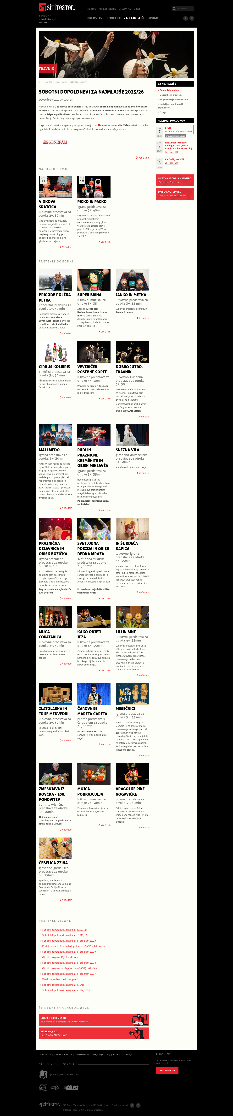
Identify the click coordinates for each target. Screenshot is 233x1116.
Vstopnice (125, 8)
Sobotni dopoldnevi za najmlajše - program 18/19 (69, 951)
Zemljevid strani (82, 1054)
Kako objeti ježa (89, 634)
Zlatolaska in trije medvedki (53, 711)
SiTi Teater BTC (45, 82)
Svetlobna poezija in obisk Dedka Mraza (93, 549)
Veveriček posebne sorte (92, 369)
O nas (136, 8)
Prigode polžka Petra (55, 297)
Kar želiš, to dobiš (174, 159)
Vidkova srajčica (47, 204)
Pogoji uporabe (113, 1054)
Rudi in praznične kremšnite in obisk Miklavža (92, 458)
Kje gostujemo (107, 8)
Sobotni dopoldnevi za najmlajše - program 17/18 (69, 962)
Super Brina (89, 294)
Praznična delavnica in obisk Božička (53, 549)
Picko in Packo (92, 201)
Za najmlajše (134, 18)
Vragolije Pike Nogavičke (130, 792)
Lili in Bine (126, 632)
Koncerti (114, 18)
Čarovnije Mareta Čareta (92, 711)
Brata (168, 128)
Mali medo (49, 450)
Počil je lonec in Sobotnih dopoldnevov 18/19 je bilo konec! (74, 946)
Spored (91, 8)
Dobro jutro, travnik (129, 369)
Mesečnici (125, 708)
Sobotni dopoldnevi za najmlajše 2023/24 (64, 929)
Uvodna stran (45, 1054)
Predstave (95, 18)
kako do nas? (44, 22)
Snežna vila (127, 450)
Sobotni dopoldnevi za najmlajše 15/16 (63, 984)
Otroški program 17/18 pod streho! (61, 957)
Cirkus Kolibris (54, 366)
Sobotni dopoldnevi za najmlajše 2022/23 (64, 935)
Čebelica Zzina (53, 863)
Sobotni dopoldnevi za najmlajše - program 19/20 (69, 940)
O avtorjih (128, 1054)
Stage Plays (98, 1054)
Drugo (153, 18)
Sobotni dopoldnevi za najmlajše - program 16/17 (69, 973)
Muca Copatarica (50, 634)
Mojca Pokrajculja (90, 792)
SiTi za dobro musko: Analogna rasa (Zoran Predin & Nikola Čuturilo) (178, 145)
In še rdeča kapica (127, 546)
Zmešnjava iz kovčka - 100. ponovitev (52, 794)
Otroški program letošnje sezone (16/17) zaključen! (70, 968)
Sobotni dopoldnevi (78, 82)
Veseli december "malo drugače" (60, 979)
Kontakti (68, 1054)
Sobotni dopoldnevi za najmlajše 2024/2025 (66, 990)
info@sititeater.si (48, 19)
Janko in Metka (131, 294)
